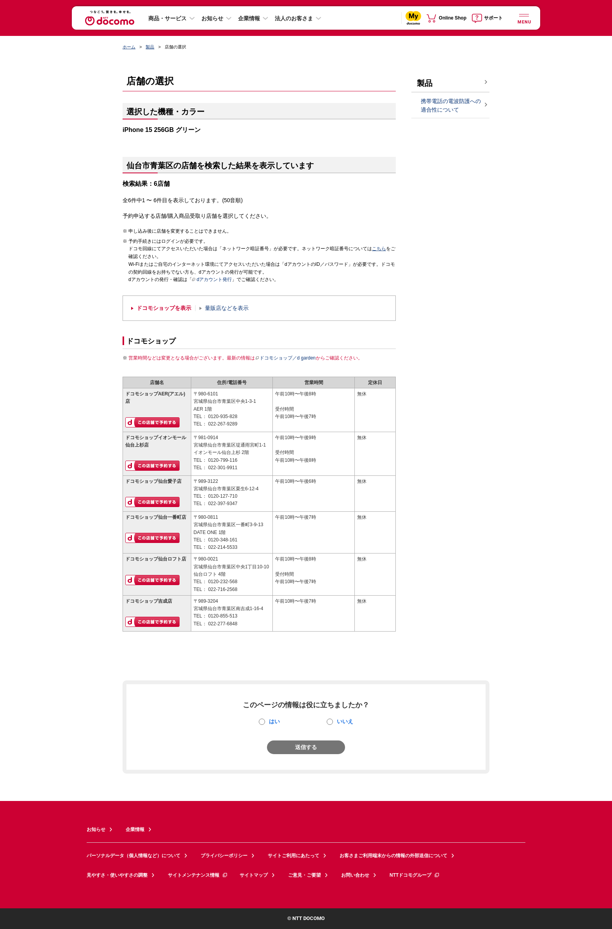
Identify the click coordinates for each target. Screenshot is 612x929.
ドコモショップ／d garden (285, 358)
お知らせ (212, 18)
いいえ (345, 721)
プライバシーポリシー (224, 855)
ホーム (129, 46)
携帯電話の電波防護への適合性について (451, 105)
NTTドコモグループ (415, 875)
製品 (150, 46)
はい (274, 721)
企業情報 (249, 18)
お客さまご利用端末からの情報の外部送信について (393, 855)
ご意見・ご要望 (304, 875)
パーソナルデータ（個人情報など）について (133, 855)
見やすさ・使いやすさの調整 (117, 875)
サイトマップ (254, 875)
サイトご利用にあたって (293, 855)
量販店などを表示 (227, 308)
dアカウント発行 (212, 280)
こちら (379, 248)
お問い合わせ (355, 875)
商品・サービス (167, 18)
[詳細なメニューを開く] (523, 17)
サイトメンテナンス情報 (198, 875)
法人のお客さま (294, 18)
